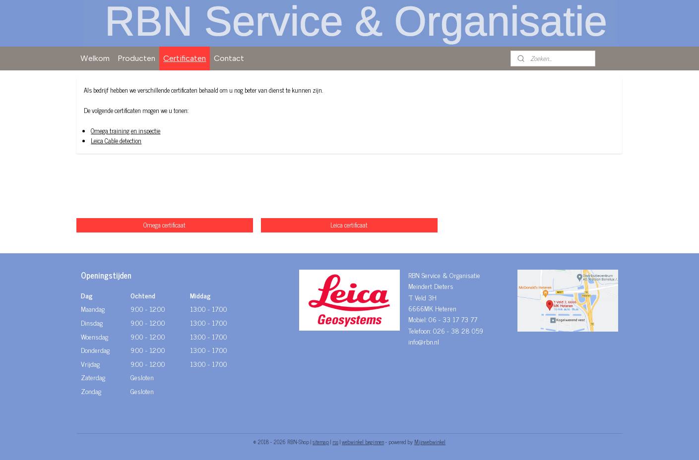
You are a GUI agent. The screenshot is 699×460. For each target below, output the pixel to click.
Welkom (95, 58)
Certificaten (184, 58)
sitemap (321, 441)
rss (335, 441)
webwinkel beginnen (363, 441)
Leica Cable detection (116, 140)
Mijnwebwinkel (429, 441)
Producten (136, 58)
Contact (229, 58)
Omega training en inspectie (126, 130)
